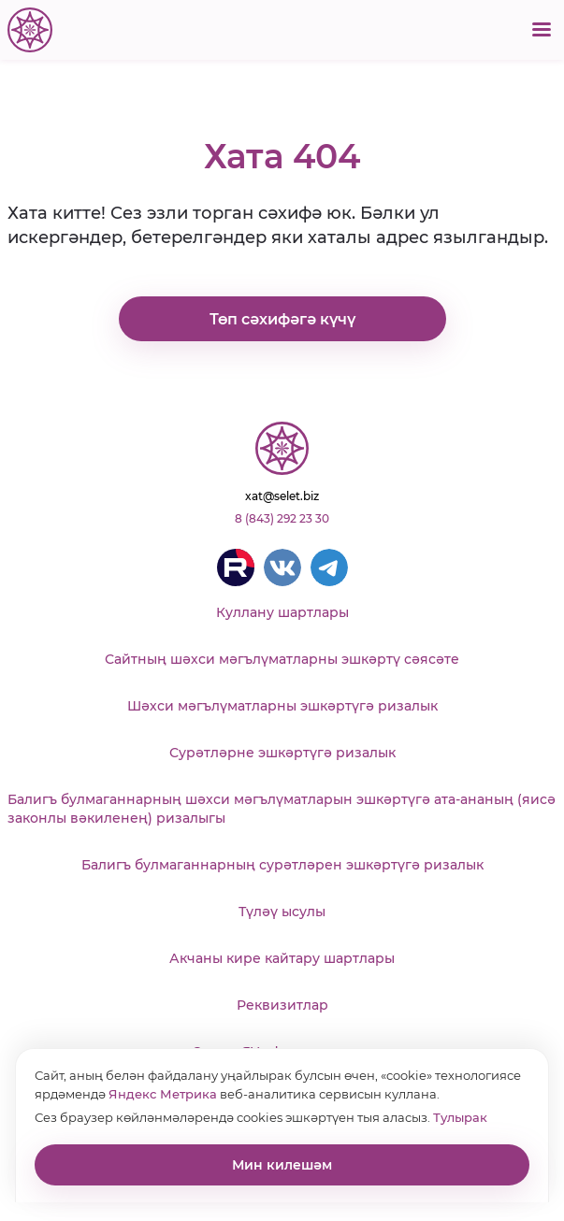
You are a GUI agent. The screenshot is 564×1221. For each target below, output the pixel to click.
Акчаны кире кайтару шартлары (282, 958)
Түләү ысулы (282, 911)
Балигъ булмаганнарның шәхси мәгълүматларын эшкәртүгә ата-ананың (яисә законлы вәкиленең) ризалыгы (281, 808)
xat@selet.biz (282, 496)
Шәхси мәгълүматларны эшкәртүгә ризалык (282, 705)
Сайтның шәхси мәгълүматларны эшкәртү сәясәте (282, 659)
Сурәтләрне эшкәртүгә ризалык (282, 752)
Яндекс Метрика (162, 1093)
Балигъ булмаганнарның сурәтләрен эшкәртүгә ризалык (282, 864)
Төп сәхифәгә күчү (282, 319)
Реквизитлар (282, 1005)
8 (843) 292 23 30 (282, 518)
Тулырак (460, 1117)
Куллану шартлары (282, 612)
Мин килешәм (282, 1164)
